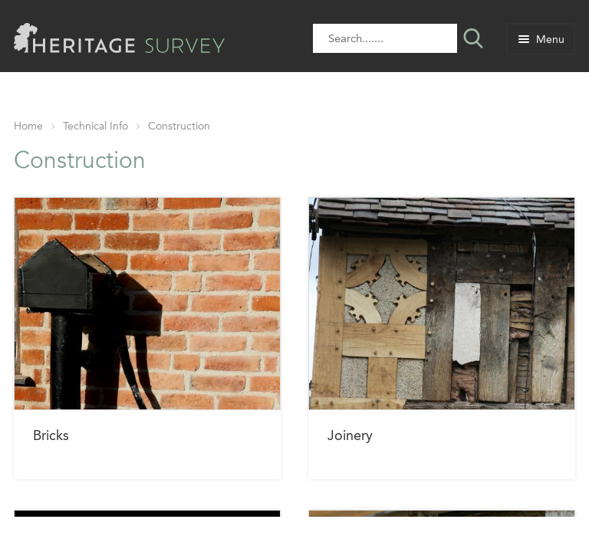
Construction (179, 126)
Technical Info (95, 126)
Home (28, 126)
